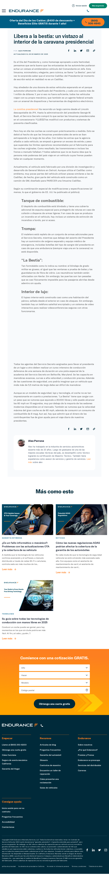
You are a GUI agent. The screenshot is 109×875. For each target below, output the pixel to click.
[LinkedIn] (93, 851)
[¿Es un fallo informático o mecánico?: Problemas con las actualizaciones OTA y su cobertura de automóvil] (27, 519)
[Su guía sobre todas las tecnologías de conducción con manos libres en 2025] (27, 595)
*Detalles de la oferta (95, 867)
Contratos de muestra (51, 766)
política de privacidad (9, 867)
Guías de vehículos (49, 789)
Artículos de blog (48, 746)
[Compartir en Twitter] (81, 51)
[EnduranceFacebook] (86, 851)
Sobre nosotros (85, 746)
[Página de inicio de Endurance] (27, 10)
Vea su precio (98, 6)
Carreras (82, 771)
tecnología (8, 614)
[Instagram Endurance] (105, 851)
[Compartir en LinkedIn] (74, 51)
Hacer (24, 675)
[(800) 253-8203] (97, 10)
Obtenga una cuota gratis (54, 704)
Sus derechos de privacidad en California (31, 867)
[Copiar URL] (94, 51)
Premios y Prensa (86, 756)
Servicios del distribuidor (90, 766)
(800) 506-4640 (91, 23)
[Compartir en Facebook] (68, 51)
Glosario (44, 761)
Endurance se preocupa (89, 761)
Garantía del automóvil (51, 756)
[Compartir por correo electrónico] (87, 51)
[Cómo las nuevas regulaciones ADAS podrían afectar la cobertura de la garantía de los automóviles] (81, 519)
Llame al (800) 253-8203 (14, 746)
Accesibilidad (8, 823)
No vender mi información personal (58, 867)
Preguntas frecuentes (51, 751)
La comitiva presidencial (27, 109)
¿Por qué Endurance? (88, 751)
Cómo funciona (9, 756)
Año (23, 667)
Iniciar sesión (79, 5)
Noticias (60, 538)
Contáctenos (8, 828)
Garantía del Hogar (11, 770)
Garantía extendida (12, 538)
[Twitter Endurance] (99, 851)
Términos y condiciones (79, 867)
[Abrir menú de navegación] (4, 10)
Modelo (25, 682)
